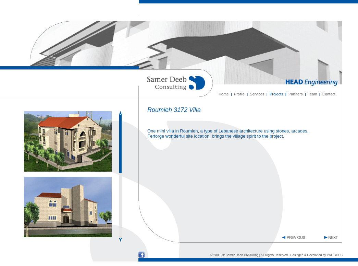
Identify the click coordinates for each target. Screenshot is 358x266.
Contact (328, 94)
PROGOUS (335, 255)
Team (312, 94)
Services (257, 94)
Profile (239, 94)
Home (224, 94)
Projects (276, 94)
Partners (295, 94)
